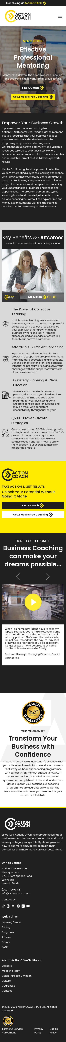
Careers (7, 966)
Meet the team (11, 971)
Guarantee (8, 986)
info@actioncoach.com (16, 893)
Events (6, 942)
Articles (6, 937)
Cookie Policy (54, 1030)
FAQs (5, 947)
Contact (7, 990)
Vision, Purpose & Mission (17, 976)
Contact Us (9, 899)
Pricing (6, 927)
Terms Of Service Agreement (12, 1030)
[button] (18, 577)
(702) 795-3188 (11, 889)
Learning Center (11, 922)
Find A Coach (33, 88)
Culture (6, 981)
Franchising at (26, 3)
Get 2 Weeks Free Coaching (33, 97)
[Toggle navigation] (60, 16)
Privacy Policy (38, 1030)
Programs (8, 932)
